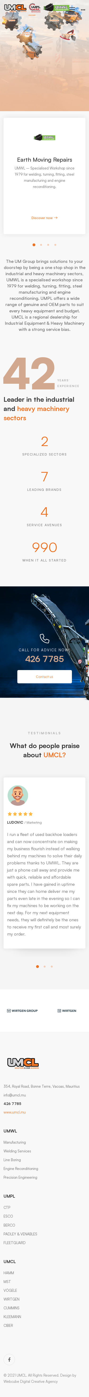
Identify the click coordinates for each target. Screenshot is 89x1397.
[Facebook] (9, 1359)
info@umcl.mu (15, 1095)
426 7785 (44, 658)
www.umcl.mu (15, 1112)
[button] (34, 244)
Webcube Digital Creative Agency (31, 1381)
